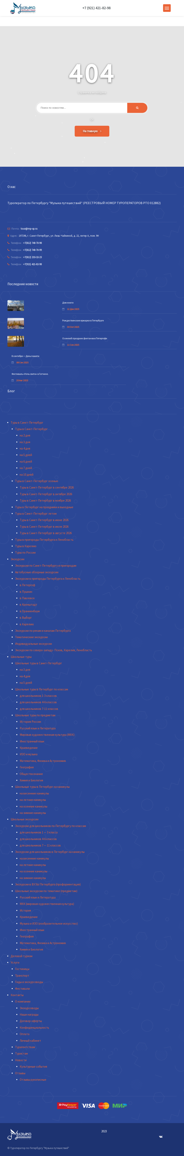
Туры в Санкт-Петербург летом (36, 513)
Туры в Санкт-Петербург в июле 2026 (44, 526)
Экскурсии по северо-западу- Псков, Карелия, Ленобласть (53, 650)
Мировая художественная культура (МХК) (47, 735)
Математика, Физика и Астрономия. (43, 761)
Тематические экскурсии (31, 637)
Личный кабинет (30, 1041)
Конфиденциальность (34, 1027)
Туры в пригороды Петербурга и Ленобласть (44, 540)
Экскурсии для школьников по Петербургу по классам (50, 826)
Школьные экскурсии (24, 819)
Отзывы (20, 1073)
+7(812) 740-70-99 (32, 250)
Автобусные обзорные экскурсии (36, 572)
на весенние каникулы (34, 793)
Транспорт (22, 975)
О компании (22, 1001)
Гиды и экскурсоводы (29, 982)
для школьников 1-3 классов (38, 696)
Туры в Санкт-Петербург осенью (36, 481)
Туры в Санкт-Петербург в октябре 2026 (46, 494)
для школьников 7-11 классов (39, 709)
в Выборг (26, 617)
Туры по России (25, 552)
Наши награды (29, 1014)
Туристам (21, 1053)
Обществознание (31, 774)
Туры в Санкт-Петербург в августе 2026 (46, 533)
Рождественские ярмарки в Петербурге (83, 320)
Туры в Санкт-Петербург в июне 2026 (44, 520)
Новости (21, 1060)
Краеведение (29, 748)
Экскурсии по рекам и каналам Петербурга (43, 631)
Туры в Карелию (25, 546)
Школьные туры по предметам (35, 715)
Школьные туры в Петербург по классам (41, 689)
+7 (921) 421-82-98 (96, 8)
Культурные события (33, 1066)
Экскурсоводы (29, 1008)
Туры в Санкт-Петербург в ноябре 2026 (45, 500)
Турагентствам (25, 1047)
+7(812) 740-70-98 (32, 243)
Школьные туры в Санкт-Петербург (38, 663)
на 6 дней (26, 461)
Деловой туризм (21, 956)
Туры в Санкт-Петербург (27, 422)
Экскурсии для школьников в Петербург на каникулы (50, 852)
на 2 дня (25, 435)
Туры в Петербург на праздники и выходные (44, 507)
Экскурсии (17, 559)
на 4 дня (25, 448)
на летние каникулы (33, 800)
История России (30, 722)
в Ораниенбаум (30, 611)
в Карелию (27, 624)
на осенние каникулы (33, 806)
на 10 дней (26, 474)
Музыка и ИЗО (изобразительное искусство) (49, 923)
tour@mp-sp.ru (29, 228)
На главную (92, 131)
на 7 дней (26, 468)
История (25, 910)
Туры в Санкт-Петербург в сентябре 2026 (47, 487)
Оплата (24, 1034)
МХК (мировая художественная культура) (47, 904)
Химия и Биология (31, 780)
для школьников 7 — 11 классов (40, 845)
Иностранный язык (32, 741)
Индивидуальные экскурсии (33, 644)
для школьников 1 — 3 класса (39, 832)
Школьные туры (21, 657)
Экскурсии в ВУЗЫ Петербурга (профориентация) (48, 884)
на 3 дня (25, 442)
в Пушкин (26, 592)
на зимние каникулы (33, 813)
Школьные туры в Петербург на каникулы (42, 787)
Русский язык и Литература (38, 728)
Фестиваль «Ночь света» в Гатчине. (29, 373)
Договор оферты (31, 1021)
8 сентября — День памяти (25, 356)
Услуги (15, 962)
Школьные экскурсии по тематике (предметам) (46, 891)
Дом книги (67, 302)
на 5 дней (26, 455)
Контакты (17, 995)
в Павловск (27, 598)
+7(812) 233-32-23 (32, 257)
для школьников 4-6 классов (38, 702)
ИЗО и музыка (28, 754)
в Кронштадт (28, 604)
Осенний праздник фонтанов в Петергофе (84, 338)
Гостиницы (22, 969)
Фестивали (22, 988)
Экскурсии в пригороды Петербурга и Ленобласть (48, 579)
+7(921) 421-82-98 (32, 264)
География (27, 767)
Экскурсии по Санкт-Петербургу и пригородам (45, 565)
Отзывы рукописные (33, 1079)
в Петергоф (27, 585)
